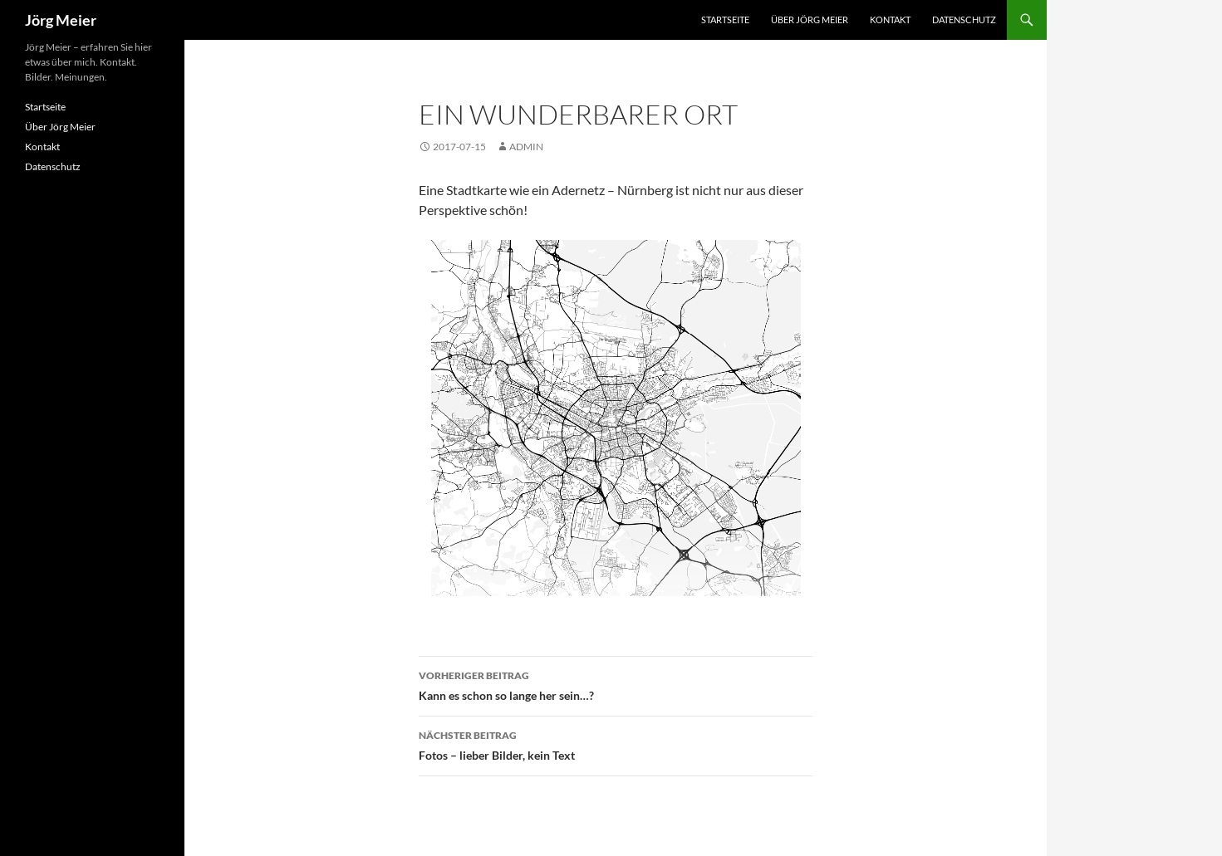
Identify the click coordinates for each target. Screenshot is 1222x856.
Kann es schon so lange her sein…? (615, 684)
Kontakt (890, 19)
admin (526, 146)
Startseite (725, 19)
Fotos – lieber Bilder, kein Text (615, 744)
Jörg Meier (60, 20)
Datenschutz (964, 19)
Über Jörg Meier (809, 19)
